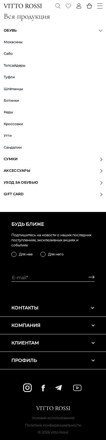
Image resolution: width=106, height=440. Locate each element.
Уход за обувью (21, 182)
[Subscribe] (89, 277)
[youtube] (77, 388)
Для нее (26, 254)
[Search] (57, 5)
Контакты (53, 308)
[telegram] (58, 388)
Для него (56, 254)
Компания (53, 325)
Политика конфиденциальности (53, 425)
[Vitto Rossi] (23, 6)
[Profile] (78, 5)
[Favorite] (68, 5)
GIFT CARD (14, 194)
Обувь (10, 30)
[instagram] (27, 387)
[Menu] (99, 5)
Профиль (53, 360)
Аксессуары (17, 170)
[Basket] (89, 5)
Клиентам (53, 343)
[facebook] (43, 387)
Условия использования (53, 418)
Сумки (11, 159)
